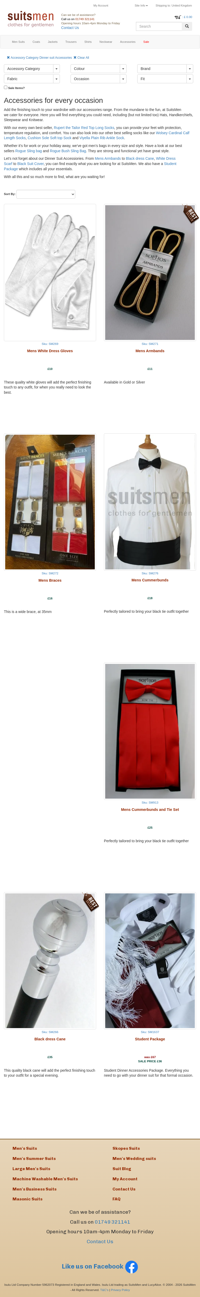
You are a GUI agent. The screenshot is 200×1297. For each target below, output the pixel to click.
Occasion (81, 79)
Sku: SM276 (150, 573)
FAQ (117, 1198)
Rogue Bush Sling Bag (68, 151)
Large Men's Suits (31, 1168)
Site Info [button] (141, 5)
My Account (100, 5)
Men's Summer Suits (34, 1158)
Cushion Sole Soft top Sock (49, 138)
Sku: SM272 (50, 573)
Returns (121, 5)
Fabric (12, 79)
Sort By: (10, 194)
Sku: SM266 (50, 1032)
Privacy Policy (120, 1290)
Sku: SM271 (150, 343)
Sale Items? (14, 88)
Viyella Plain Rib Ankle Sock (101, 138)
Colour (79, 69)
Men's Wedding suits (134, 1158)
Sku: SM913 (150, 802)
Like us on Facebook (100, 1266)
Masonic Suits (27, 1198)
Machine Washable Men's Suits (45, 1178)
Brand (145, 69)
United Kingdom (174, 5)
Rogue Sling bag (28, 151)
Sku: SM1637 (150, 1032)
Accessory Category (23, 69)
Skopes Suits (126, 1148)
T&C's (104, 1290)
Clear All (81, 58)
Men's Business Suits (34, 1189)
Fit (143, 79)
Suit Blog (122, 1168)
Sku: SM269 (50, 343)
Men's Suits (24, 1148)
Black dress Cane (140, 159)
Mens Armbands (108, 159)
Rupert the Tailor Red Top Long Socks (84, 128)
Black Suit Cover (30, 164)
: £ (187, 17)
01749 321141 (85, 19)
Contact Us (70, 28)
